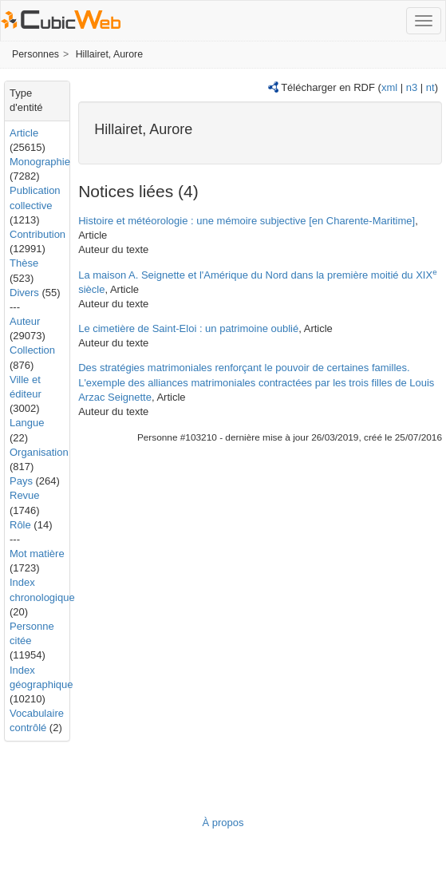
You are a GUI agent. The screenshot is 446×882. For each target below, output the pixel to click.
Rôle (20, 525)
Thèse (24, 263)
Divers (24, 293)
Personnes (35, 54)
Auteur (25, 321)
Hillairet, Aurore (109, 54)
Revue (25, 495)
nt (430, 87)
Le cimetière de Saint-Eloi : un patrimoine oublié (188, 328)
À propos (222, 823)
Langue (27, 423)
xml (389, 87)
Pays (21, 481)
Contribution (37, 234)
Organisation (39, 452)
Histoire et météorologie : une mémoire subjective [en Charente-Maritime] (246, 221)
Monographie (40, 162)
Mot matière (37, 554)
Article (24, 133)
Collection (32, 350)
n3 (411, 87)
